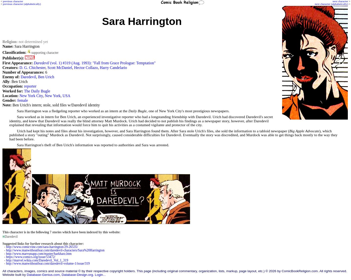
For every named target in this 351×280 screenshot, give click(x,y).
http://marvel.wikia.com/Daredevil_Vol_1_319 (37, 260)
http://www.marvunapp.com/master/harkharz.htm (39, 254)
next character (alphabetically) (331, 3)
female (22, 100)
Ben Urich (46, 77)
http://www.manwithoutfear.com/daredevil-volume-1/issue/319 (48, 263)
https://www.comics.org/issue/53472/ (30, 257)
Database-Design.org (77, 275)
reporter (30, 86)
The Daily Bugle (37, 91)
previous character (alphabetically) (22, 3)
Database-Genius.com (43, 275)
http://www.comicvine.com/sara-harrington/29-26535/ (42, 247)
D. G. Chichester (32, 68)
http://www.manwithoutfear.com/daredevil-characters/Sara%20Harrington (55, 250)
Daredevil (28, 77)
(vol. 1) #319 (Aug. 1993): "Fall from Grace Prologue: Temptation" (95, 63)
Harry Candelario (113, 68)
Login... (100, 275)
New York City (31, 96)
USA (66, 96)
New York (53, 96)
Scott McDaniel (59, 68)
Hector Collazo (86, 68)
